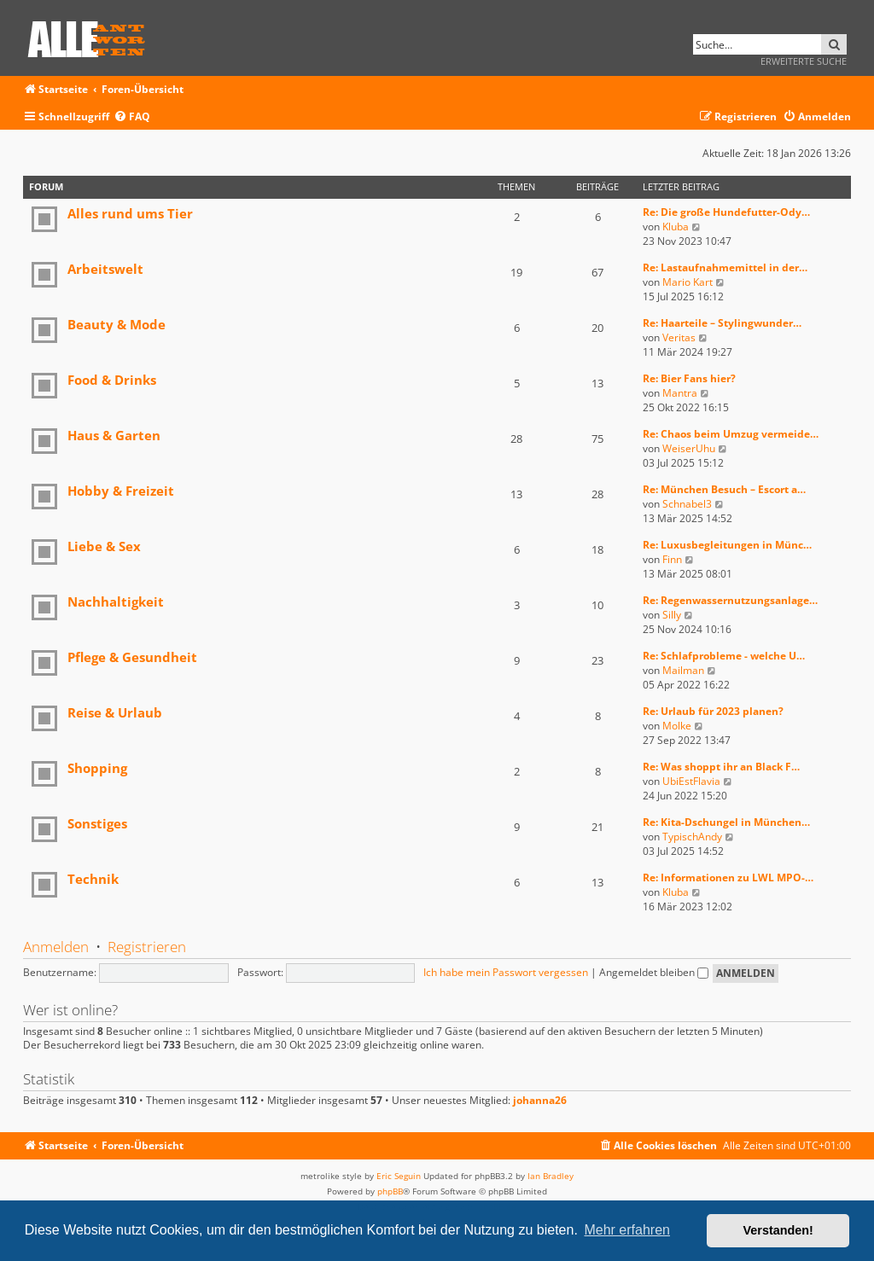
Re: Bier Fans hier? (689, 378)
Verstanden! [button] (778, 1230)
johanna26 (540, 1100)
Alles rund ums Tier (130, 213)
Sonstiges (97, 823)
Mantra (679, 393)
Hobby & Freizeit (120, 490)
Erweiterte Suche (803, 61)
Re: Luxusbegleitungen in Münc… (727, 545)
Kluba (675, 226)
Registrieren (147, 946)
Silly (671, 614)
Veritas (679, 337)
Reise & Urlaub (114, 712)
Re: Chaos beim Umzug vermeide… (731, 434)
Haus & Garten (113, 435)
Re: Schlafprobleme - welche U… (724, 655)
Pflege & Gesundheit (132, 656)
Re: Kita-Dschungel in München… (726, 822)
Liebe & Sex (104, 546)
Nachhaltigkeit (115, 601)
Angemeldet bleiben (653, 972)
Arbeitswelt (105, 268)
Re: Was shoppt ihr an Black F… (721, 766)
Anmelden (56, 946)
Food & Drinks (111, 379)
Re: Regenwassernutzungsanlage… (730, 600)
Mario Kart (687, 282)
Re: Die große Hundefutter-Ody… (726, 212)
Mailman (683, 670)
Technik (93, 878)
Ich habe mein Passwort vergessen (505, 972)
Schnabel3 (687, 504)
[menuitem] (132, 117)
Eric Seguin (398, 1176)
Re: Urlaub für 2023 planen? (713, 711)
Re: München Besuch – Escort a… (724, 489)
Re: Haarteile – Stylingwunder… (722, 323)
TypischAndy (692, 836)
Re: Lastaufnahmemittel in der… (725, 267)
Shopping (97, 767)
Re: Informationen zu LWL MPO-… (728, 877)
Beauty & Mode (116, 324)
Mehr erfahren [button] (627, 1230)
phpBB (390, 1191)
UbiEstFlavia (691, 781)
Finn (672, 559)
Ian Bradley (550, 1176)
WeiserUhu (688, 448)
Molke (676, 725)
